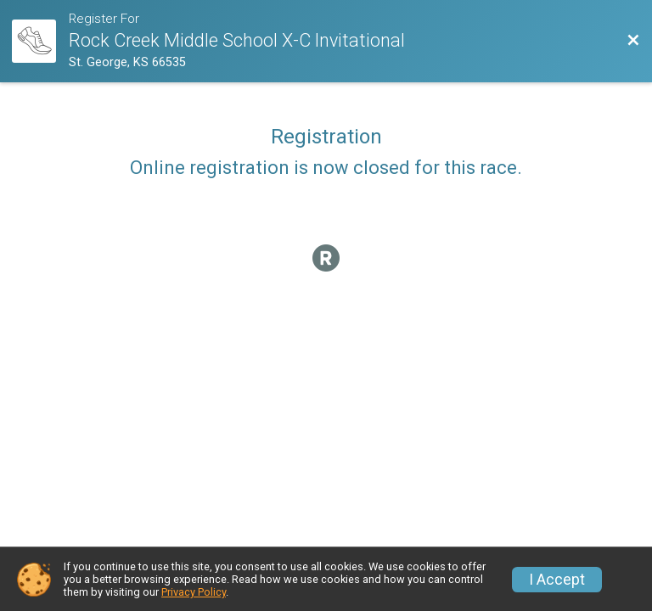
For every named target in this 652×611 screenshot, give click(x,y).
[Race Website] (40, 42)
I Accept (557, 579)
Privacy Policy (193, 592)
